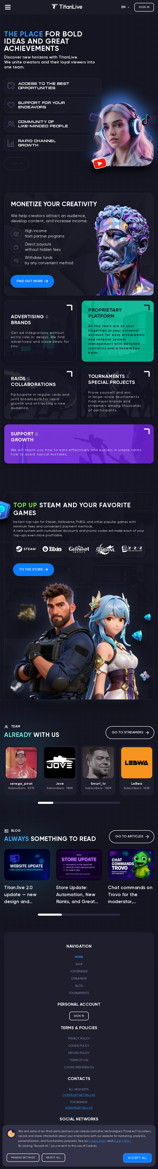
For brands (79, 971)
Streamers (79, 978)
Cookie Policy (79, 1045)
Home (79, 957)
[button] (8, 7)
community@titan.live (79, 1095)
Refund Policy (79, 1053)
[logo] (66, 7)
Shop (79, 964)
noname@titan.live (79, 1107)
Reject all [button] (53, 1150)
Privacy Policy (79, 1038)
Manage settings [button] (23, 1150)
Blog (79, 985)
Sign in (144, 7)
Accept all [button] (137, 1151)
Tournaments (79, 993)
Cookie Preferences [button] (79, 1067)
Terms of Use (79, 1060)
